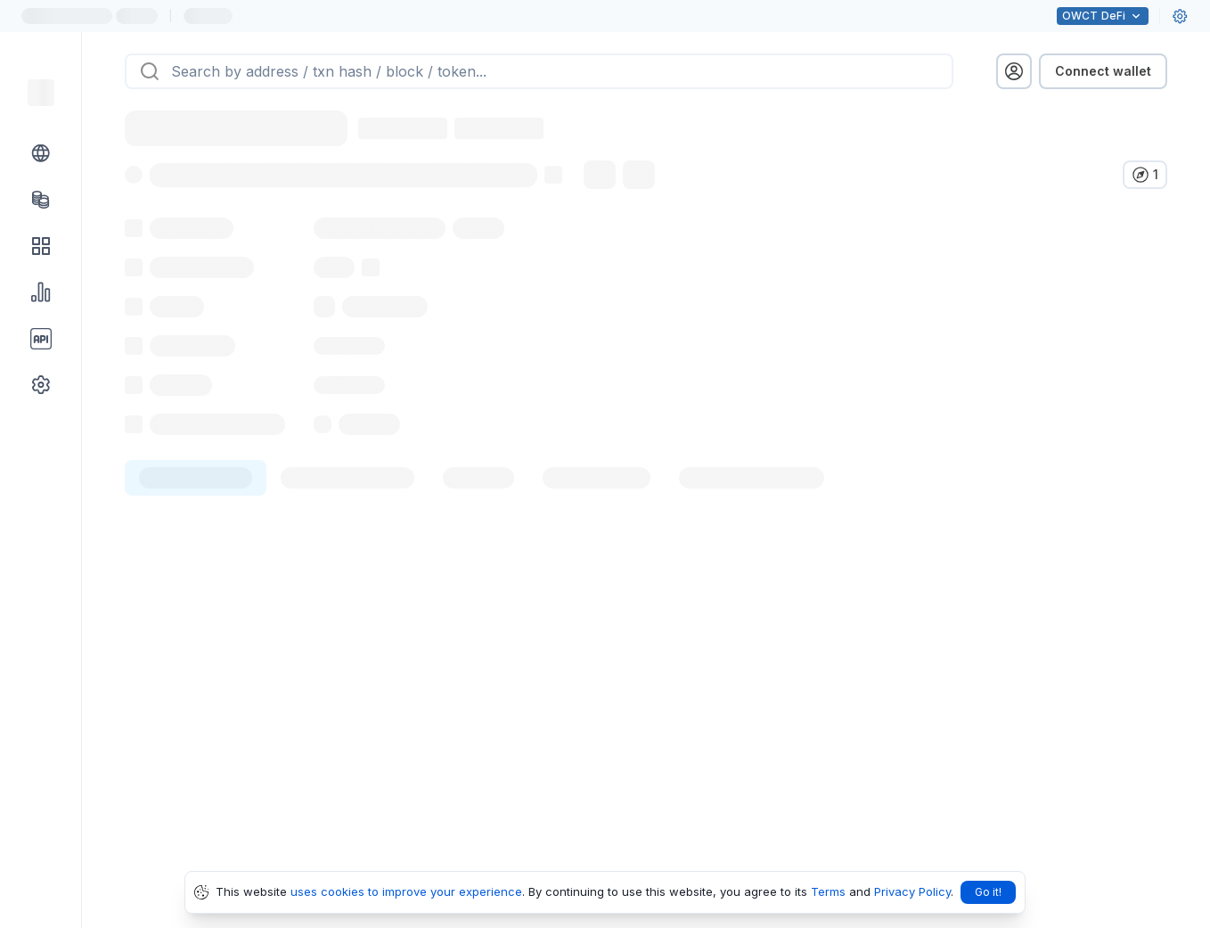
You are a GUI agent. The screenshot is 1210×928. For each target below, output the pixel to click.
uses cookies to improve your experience (406, 891)
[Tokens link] (41, 199)
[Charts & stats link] (41, 292)
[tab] (195, 517)
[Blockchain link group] (41, 153)
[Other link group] (41, 385)
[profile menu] (1014, 71)
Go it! (988, 892)
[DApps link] (41, 246)
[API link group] (41, 338)
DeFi (1102, 16)
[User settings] (1180, 16)
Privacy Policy (912, 891)
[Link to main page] (41, 92)
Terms (828, 891)
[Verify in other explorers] (1145, 174)
